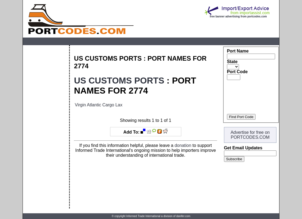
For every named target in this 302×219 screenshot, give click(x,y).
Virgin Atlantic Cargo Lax (98, 105)
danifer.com (183, 216)
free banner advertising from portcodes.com (238, 16)
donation (183, 145)
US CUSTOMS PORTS (119, 80)
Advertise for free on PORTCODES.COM (250, 135)
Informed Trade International (143, 216)
